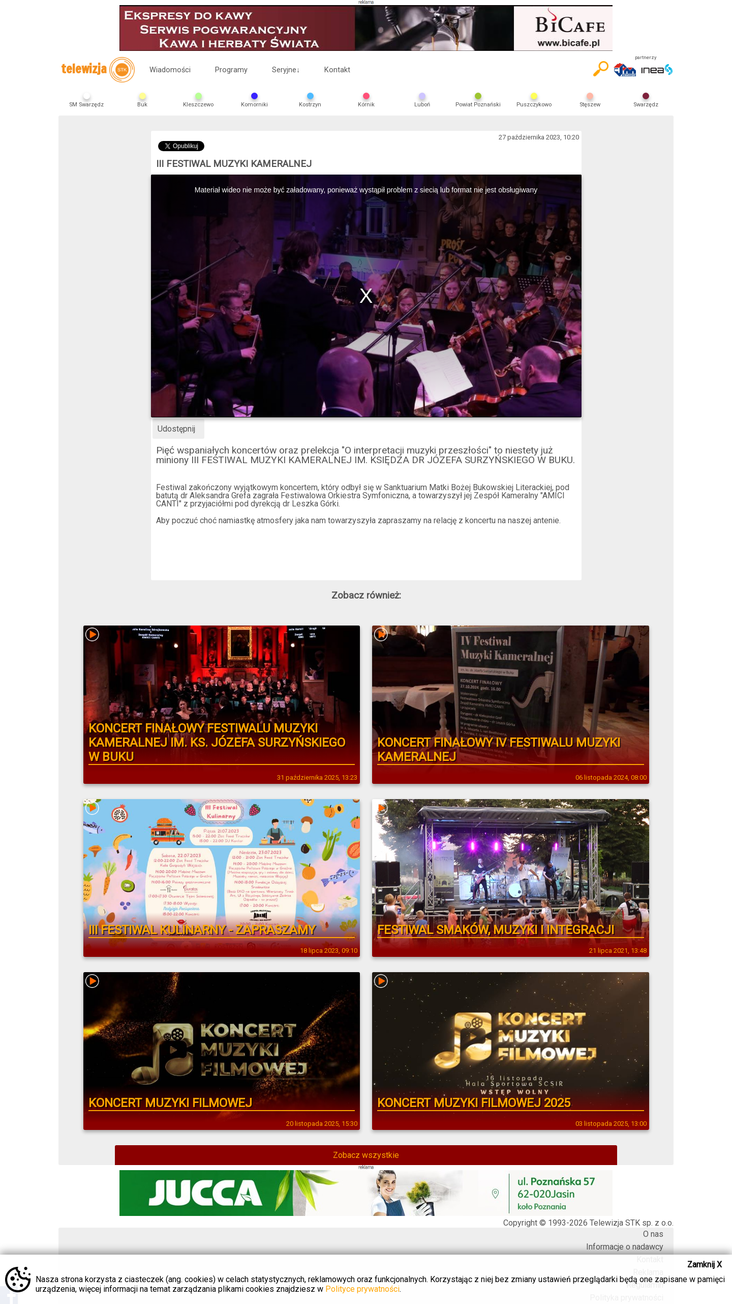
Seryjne (286, 70)
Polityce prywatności (362, 1289)
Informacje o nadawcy (624, 1247)
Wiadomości (170, 70)
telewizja (98, 69)
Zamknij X (704, 1264)
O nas (653, 1234)
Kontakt (337, 70)
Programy (231, 70)
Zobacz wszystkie (366, 1155)
